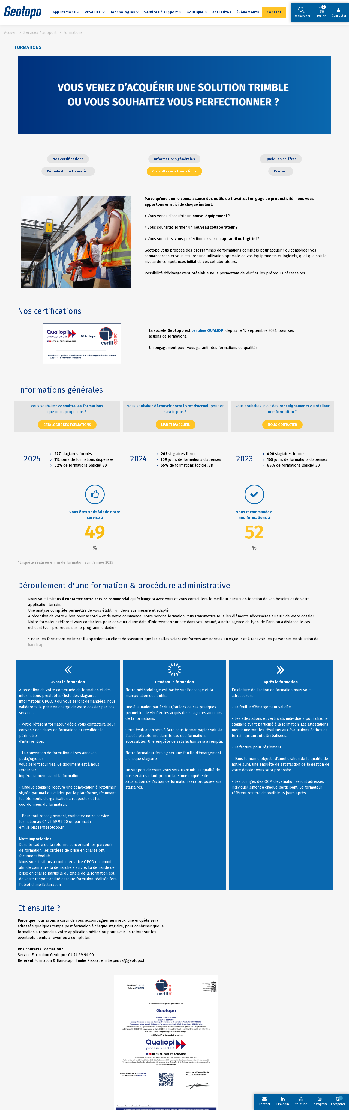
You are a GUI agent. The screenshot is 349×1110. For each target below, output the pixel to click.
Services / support (161, 12)
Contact (274, 12)
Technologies (122, 12)
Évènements (248, 12)
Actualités (221, 12)
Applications (64, 12)
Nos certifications (49, 311)
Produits (93, 12)
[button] (68, 158)
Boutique (194, 12)
